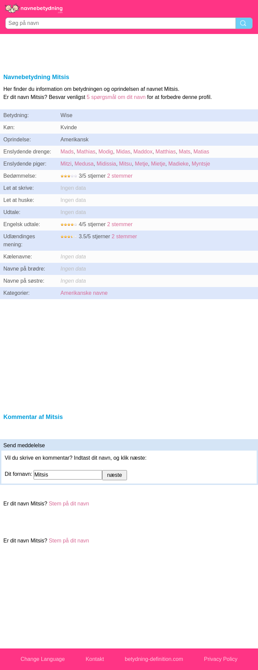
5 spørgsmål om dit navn (116, 97)
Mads (67, 151)
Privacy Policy (221, 659)
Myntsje (200, 164)
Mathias (86, 151)
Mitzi (66, 164)
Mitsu (125, 164)
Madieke (178, 164)
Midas (123, 151)
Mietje (158, 164)
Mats (184, 151)
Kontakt (95, 659)
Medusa (84, 164)
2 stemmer (120, 176)
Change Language (42, 659)
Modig (105, 151)
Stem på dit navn (69, 503)
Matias (201, 151)
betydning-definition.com (154, 659)
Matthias (166, 151)
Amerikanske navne (84, 293)
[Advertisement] (129, 52)
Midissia (106, 164)
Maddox (143, 151)
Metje (141, 164)
